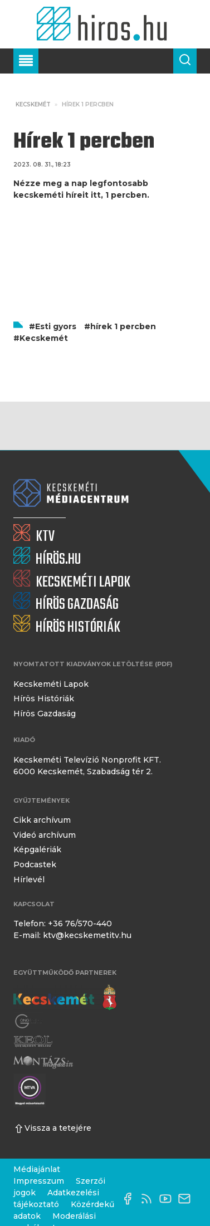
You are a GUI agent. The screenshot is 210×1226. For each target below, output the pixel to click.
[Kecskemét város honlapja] (64, 997)
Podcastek (34, 864)
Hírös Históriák (43, 698)
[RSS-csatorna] (149, 1198)
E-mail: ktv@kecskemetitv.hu (72, 935)
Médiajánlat (36, 1169)
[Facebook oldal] (130, 1198)
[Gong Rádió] (29, 1021)
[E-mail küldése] (187, 1198)
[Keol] (32, 1041)
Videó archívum (44, 835)
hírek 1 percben (123, 326)
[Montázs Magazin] (43, 1062)
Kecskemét (33, 104)
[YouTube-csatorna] (168, 1198)
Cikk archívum (42, 820)
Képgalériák (37, 849)
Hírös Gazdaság (44, 714)
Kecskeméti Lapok (51, 684)
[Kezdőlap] (105, 24)
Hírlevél (29, 880)
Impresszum (38, 1181)
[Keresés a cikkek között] (185, 61)
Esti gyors (55, 326)
